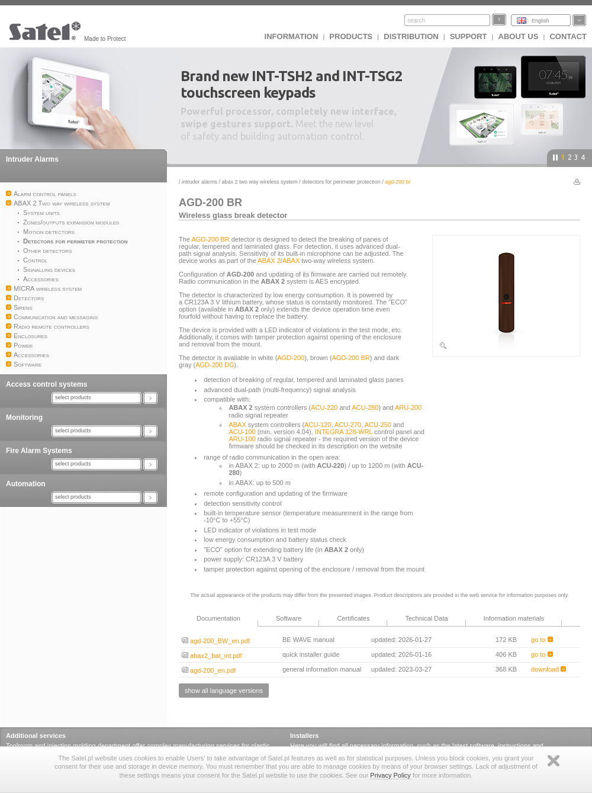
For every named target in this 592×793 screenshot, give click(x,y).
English (540, 21)
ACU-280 (365, 407)
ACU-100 (242, 431)
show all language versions (224, 690)
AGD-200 (290, 357)
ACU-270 (347, 424)
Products (350, 36)
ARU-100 (242, 438)
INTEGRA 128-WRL (343, 431)
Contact (568, 36)
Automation (26, 484)
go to (542, 639)
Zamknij (553, 760)
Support (468, 36)
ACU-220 (324, 407)
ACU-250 (378, 424)
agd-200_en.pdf (209, 670)
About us (518, 36)
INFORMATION (291, 36)
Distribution (411, 36)
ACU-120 (317, 424)
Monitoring (24, 417)
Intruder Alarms (32, 159)
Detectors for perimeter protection (341, 182)
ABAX (291, 260)
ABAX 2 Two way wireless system (260, 182)
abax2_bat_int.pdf (212, 655)
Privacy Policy (390, 775)
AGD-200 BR (210, 239)
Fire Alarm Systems (39, 451)
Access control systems (46, 384)
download (548, 669)
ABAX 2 (269, 260)
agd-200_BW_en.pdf (216, 640)
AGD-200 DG (214, 364)
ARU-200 (408, 407)
